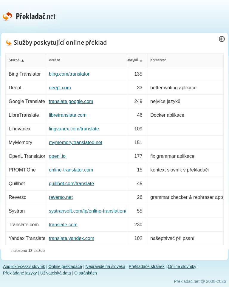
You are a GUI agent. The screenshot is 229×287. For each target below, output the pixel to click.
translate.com (63, 224)
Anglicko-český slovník (24, 266)
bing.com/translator (69, 74)
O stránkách (85, 273)
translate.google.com (71, 101)
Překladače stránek (147, 266)
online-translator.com (71, 169)
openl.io (57, 156)
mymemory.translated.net (75, 142)
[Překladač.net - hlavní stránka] (33, 16)
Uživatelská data (55, 273)
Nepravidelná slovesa (106, 266)
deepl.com (60, 87)
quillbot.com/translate (71, 183)
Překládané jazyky (20, 273)
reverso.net (61, 197)
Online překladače (65, 266)
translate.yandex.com (71, 238)
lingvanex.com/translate (74, 128)
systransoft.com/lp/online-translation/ (87, 210)
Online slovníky (182, 266)
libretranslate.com (67, 115)
